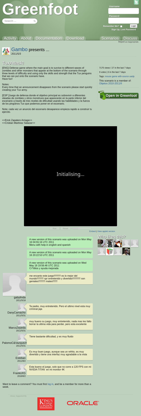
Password (114, 16)
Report (121, 42)
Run (54, 228)
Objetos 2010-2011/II (110, 83)
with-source (123, 76)
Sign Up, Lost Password (124, 29)
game (114, 76)
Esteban (21, 358)
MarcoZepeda (17, 327)
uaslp (131, 76)
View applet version (106, 231)
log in (50, 384)
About (12, 396)
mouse (108, 76)
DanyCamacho (16, 312)
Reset (65, 228)
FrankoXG (19, 373)
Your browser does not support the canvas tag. (70, 176)
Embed (92, 231)
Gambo (19, 49)
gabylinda (20, 297)
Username (114, 6)
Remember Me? (111, 26)
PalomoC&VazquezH (14, 342)
